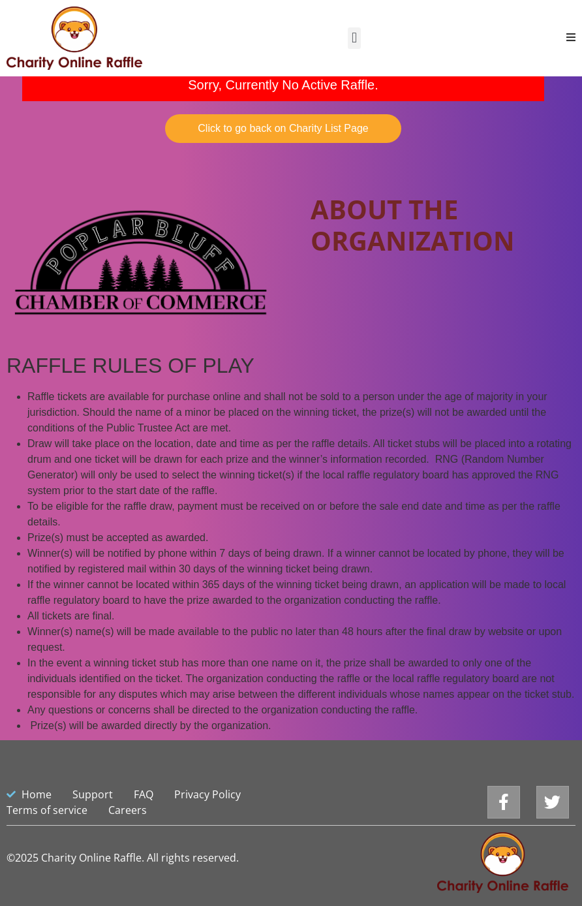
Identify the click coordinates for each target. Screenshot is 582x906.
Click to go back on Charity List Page (283, 128)
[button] (354, 38)
